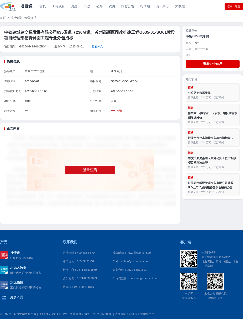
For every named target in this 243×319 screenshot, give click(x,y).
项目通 (26, 6)
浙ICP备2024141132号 (53, 314)
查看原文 (97, 46)
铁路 (112, 6)
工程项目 (58, 6)
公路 (99, 6)
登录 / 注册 (233, 6)
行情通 (145, 6)
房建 (74, 6)
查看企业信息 (212, 64)
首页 (42, 6)
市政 (87, 6)
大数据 (180, 6)
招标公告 (127, 6)
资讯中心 (162, 6)
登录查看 (90, 170)
